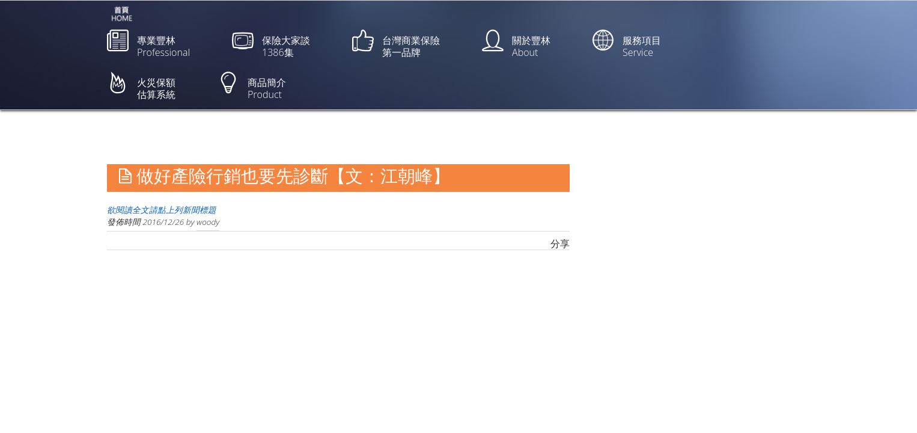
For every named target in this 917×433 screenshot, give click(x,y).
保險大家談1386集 (271, 44)
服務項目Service (627, 44)
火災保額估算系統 (141, 86)
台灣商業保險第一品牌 (396, 44)
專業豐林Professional (148, 44)
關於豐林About (516, 44)
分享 (560, 243)
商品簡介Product (252, 86)
